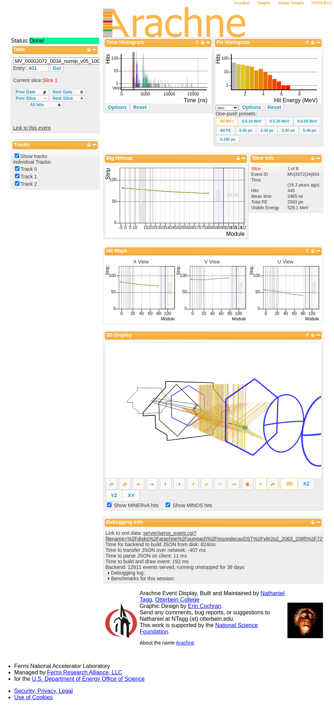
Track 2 (29, 184)
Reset (274, 107)
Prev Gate (31, 91)
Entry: (20, 68)
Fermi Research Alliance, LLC (85, 672)
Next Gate (68, 91)
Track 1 (29, 176)
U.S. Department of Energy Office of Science (88, 679)
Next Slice (68, 98)
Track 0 (29, 169)
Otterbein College (177, 600)
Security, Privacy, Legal (43, 691)
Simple (263, 2)
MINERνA (321, 2)
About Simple (291, 2)
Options (251, 107)
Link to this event (32, 128)
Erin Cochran (204, 606)
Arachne (241, 2)
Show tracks (34, 156)
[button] (227, 121)
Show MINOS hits (192, 505)
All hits (45, 104)
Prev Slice (31, 98)
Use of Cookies (33, 697)
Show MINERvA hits (136, 505)
